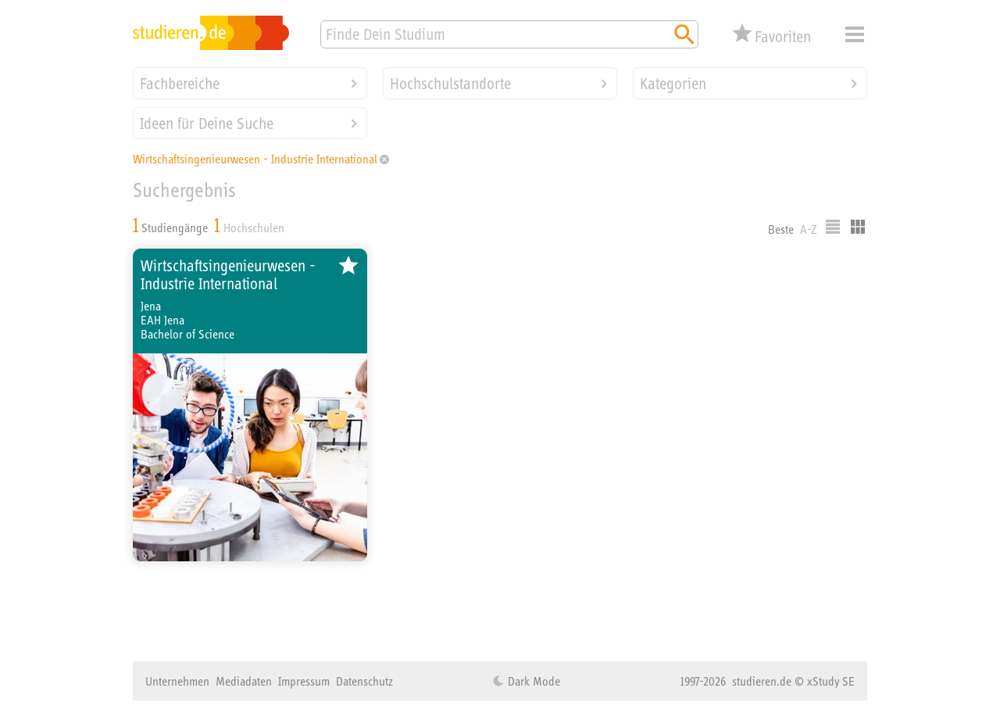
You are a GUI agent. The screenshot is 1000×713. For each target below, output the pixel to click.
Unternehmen (177, 681)
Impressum (304, 681)
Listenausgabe (832, 226)
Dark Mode (532, 681)
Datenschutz (364, 681)
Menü (854, 34)
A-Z (808, 229)
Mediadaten (244, 681)
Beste (781, 229)
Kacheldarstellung (857, 226)
